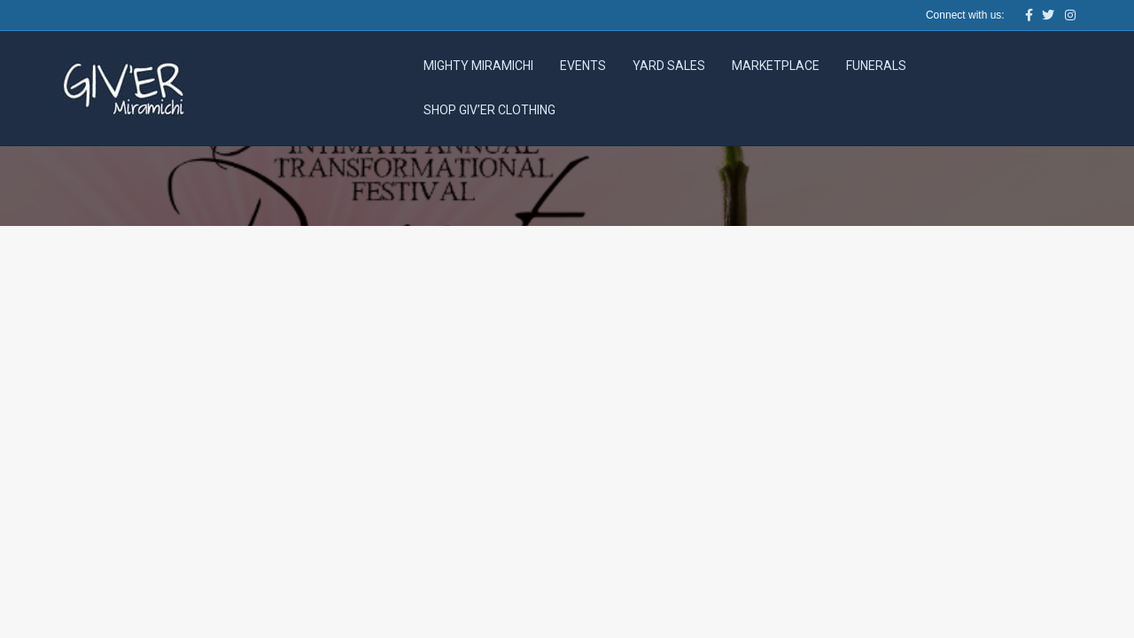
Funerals (876, 65)
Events (583, 65)
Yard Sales (669, 65)
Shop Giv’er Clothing (489, 110)
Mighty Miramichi (478, 65)
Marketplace (775, 65)
